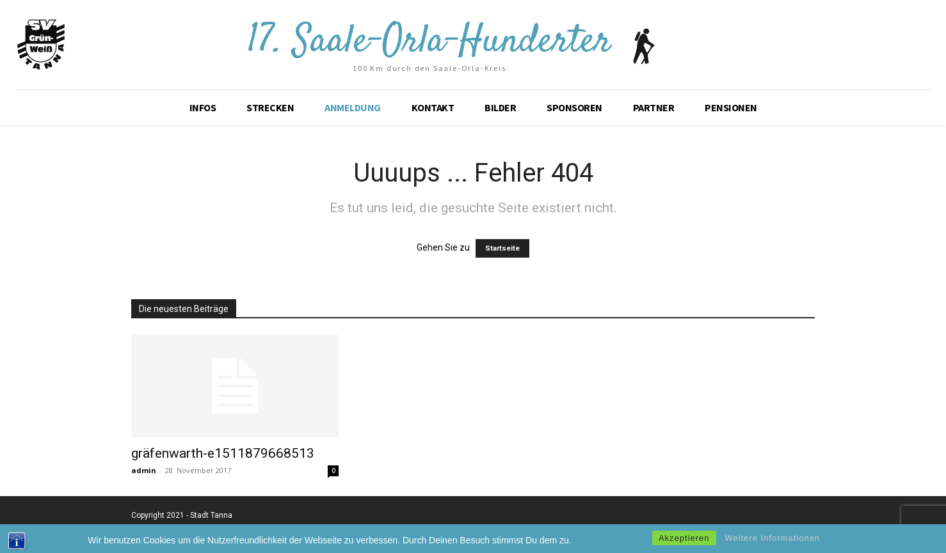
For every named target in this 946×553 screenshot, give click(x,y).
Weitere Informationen (772, 541)
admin (143, 470)
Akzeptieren (684, 541)
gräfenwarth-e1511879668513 (222, 453)
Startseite (502, 248)
